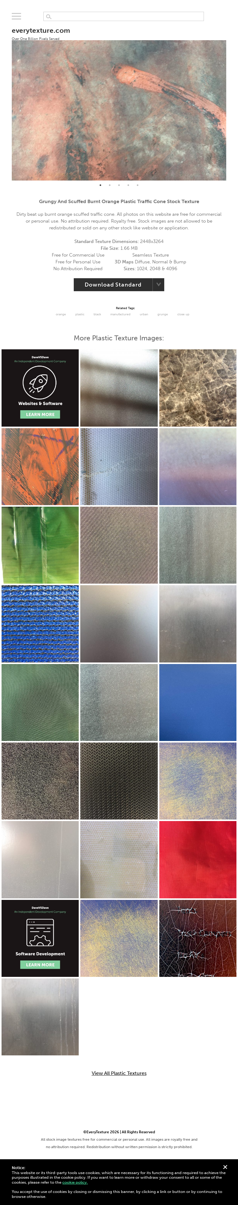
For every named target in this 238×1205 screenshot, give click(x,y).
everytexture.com (41, 33)
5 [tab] (137, 185)
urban (144, 314)
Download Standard (113, 284)
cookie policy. (75, 1182)
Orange (61, 314)
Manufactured (120, 314)
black (97, 314)
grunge (162, 314)
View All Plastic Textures (119, 1073)
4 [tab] (128, 185)
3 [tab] (119, 185)
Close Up (183, 314)
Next (231, 100)
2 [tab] (110, 185)
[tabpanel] (119, 100)
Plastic (79, 314)
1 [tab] (100, 185)
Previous (7, 100)
